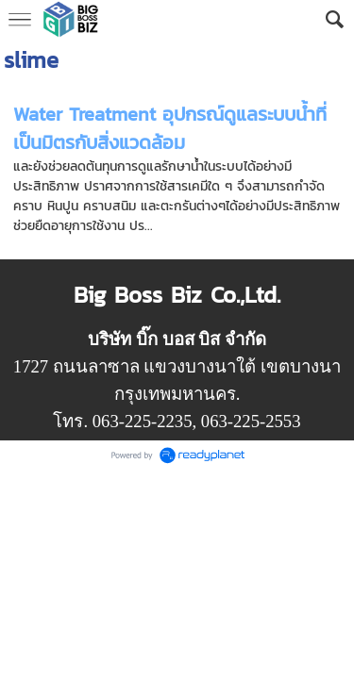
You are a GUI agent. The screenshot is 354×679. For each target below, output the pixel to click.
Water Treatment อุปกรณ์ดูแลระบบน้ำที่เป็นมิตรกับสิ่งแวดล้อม (170, 128)
